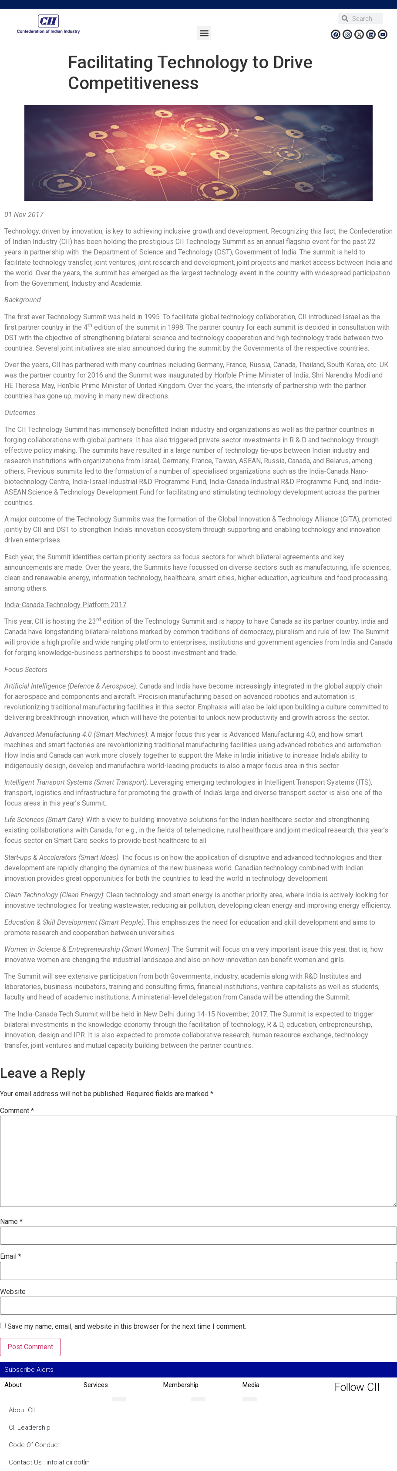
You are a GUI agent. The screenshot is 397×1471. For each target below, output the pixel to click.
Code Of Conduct (34, 1445)
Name (11, 1221)
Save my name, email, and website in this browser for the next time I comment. (126, 1326)
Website (13, 1291)
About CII (22, 1410)
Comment (17, 1110)
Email (10, 1256)
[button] (204, 33)
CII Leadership (29, 1427)
